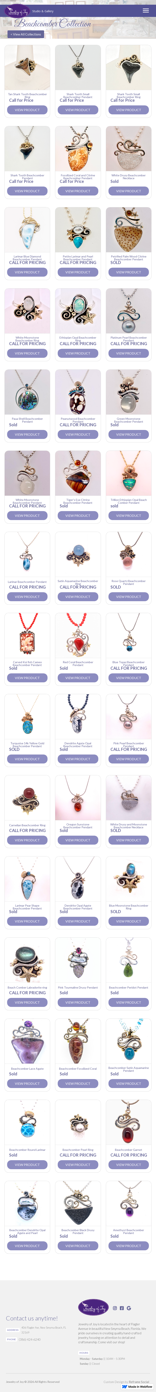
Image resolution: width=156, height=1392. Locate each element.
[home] (28, 11)
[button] (146, 11)
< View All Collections (26, 34)
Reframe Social (139, 1382)
